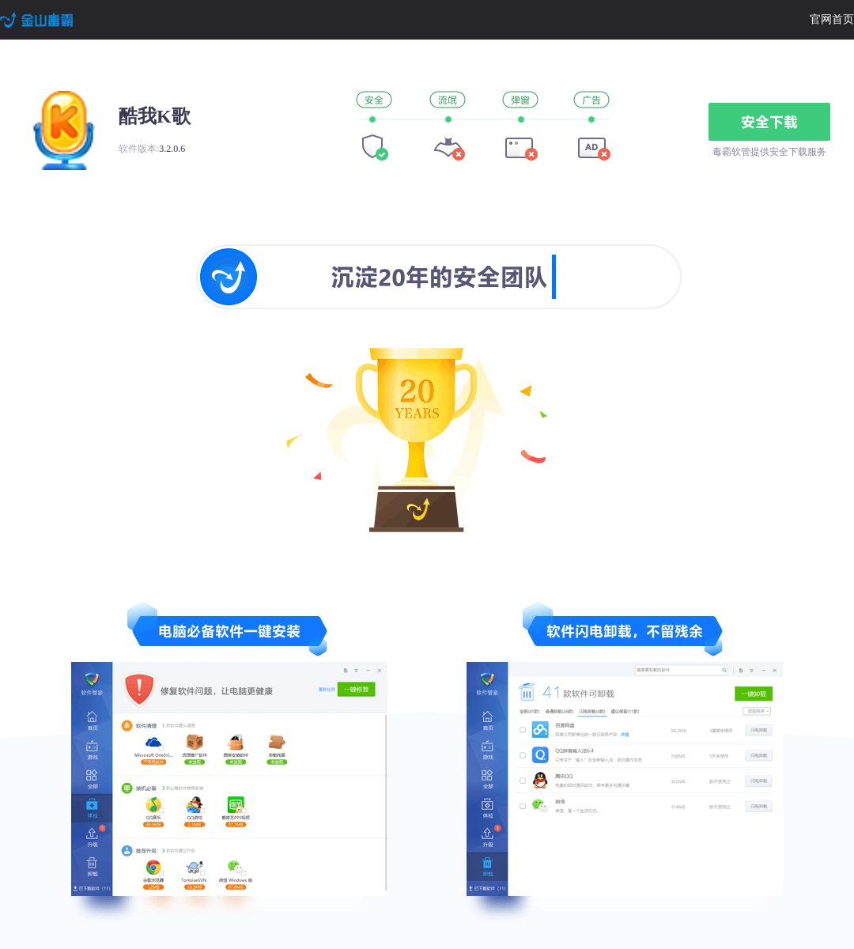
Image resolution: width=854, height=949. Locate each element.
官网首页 (832, 19)
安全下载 (769, 122)
